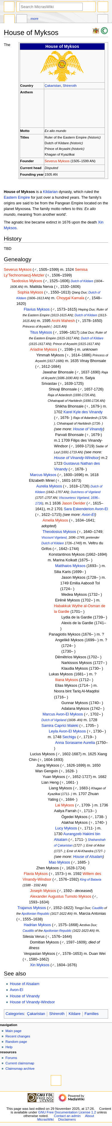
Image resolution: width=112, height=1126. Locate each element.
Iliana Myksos (66, 680)
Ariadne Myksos (43, 349)
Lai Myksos (64, 805)
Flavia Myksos (35, 874)
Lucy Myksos (66, 828)
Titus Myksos (41, 332)
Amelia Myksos (55, 520)
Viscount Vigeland (54, 537)
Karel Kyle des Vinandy (82, 412)
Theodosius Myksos (59, 532)
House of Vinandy (88, 429)
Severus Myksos (57, 161)
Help (9, 1047)
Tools (103, 19)
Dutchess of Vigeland (86, 492)
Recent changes (17, 1036)
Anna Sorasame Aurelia (75, 743)
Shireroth (69, 85)
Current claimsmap (19, 1063)
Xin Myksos (39, 965)
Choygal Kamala (70, 298)
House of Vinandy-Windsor (76, 458)
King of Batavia (90, 879)
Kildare (75, 1014)
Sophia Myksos (30, 292)
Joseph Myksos (43, 891)
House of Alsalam (88, 857)
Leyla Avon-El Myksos (67, 731)
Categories (15, 1014)
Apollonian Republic (36, 913)
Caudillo (97, 908)
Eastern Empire (17, 197)
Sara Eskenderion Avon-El (86, 509)
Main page (13, 1031)
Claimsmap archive (19, 1068)
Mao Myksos (59, 862)
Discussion (22, 19)
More (35, 18)
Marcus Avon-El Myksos (62, 714)
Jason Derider (73, 503)
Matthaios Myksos (70, 566)
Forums (11, 1058)
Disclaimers (67, 1119)
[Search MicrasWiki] (51, 7)
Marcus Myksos (43, 475)
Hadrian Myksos (37, 925)
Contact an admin (67, 1116)
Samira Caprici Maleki (60, 726)
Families (92, 1014)
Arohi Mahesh (63, 321)
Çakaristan (53, 85)
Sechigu (69, 737)
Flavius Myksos (37, 309)
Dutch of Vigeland (54, 720)
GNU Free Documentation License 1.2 (67, 1112)
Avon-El (88, 515)
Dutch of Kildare (82, 281)
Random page (16, 1041)
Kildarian (50, 192)
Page (9, 19)
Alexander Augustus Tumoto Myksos (60, 896)
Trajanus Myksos (31, 908)
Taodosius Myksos (26, 281)
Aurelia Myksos (49, 486)
